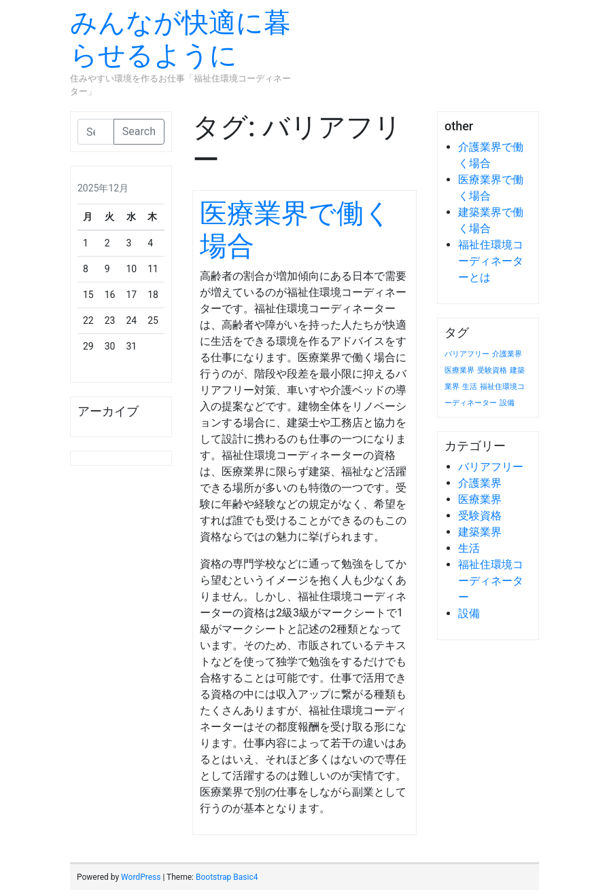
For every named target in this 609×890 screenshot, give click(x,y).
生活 (469, 548)
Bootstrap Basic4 (227, 877)
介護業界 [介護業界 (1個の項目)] (507, 354)
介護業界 (480, 483)
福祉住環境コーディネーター (490, 581)
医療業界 (480, 499)
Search (139, 131)
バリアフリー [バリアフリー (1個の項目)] (467, 354)
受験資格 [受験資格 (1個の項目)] (492, 370)
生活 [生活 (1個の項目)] (469, 386)
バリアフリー (490, 466)
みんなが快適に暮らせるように (180, 39)
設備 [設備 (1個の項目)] (507, 402)
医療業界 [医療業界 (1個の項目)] (459, 370)
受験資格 (480, 515)
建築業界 (480, 531)
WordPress (140, 877)
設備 (469, 613)
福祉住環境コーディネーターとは (490, 261)
